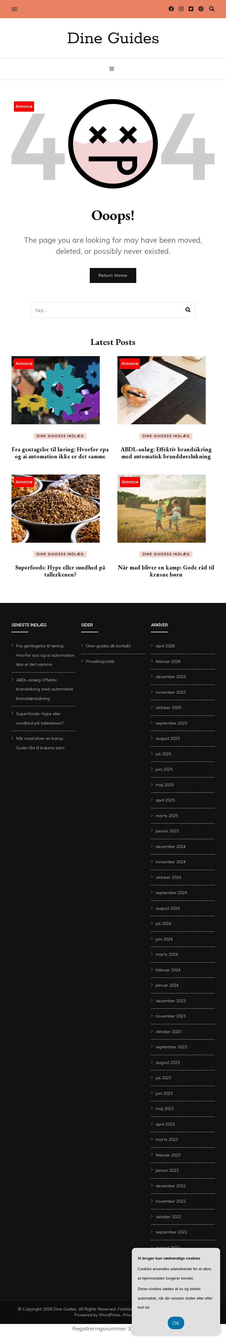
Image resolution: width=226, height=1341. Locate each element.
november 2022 (171, 1201)
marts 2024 (167, 954)
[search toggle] (212, 9)
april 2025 (165, 800)
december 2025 (171, 676)
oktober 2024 (168, 877)
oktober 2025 (168, 707)
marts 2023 (167, 1139)
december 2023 (171, 1000)
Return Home (113, 275)
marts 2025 (167, 815)
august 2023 (168, 1062)
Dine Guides (113, 39)
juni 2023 (164, 1093)
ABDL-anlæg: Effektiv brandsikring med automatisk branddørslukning (166, 452)
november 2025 (171, 692)
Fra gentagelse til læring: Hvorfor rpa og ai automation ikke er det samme (60, 452)
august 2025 (168, 738)
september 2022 (171, 1232)
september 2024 (171, 892)
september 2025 (171, 723)
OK (176, 1323)
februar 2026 (168, 661)
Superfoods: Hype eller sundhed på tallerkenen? (60, 571)
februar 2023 (168, 1155)
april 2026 (165, 645)
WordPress (110, 1314)
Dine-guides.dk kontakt (108, 645)
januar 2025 (167, 831)
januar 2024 (167, 985)
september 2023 (171, 1047)
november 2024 (171, 861)
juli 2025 (163, 754)
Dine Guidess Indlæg (60, 436)
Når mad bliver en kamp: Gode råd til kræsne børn (166, 571)
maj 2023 (165, 1108)
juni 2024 (164, 939)
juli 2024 (163, 923)
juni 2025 (164, 769)
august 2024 (168, 908)
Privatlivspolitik (100, 661)
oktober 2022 (168, 1216)
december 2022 (171, 1186)
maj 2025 (165, 784)
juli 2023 (163, 1077)
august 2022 (168, 1247)
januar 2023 (167, 1170)
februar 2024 (168, 970)
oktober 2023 (168, 1031)
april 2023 (165, 1124)
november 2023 (171, 1016)
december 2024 (171, 846)
